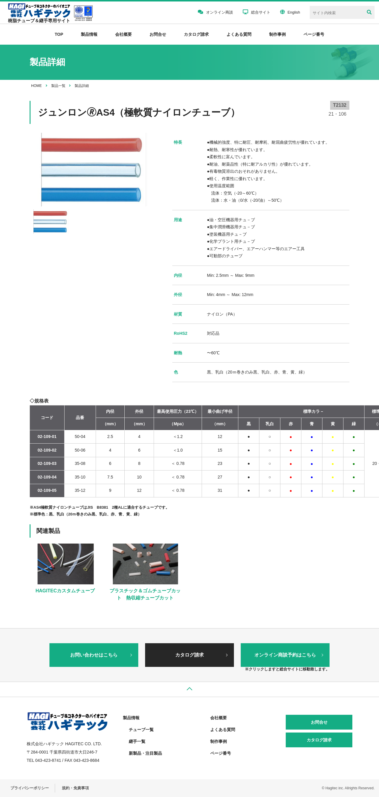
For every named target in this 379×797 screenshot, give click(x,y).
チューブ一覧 (141, 729)
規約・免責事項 (75, 788)
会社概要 (123, 34)
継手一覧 (137, 741)
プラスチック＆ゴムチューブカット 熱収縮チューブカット (145, 594)
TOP (59, 34)
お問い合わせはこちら (94, 654)
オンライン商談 (215, 11)
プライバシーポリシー (29, 788)
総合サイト (256, 11)
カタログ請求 (196, 34)
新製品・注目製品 (145, 753)
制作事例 (277, 34)
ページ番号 (220, 753)
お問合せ (158, 34)
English (290, 11)
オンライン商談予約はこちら (285, 654)
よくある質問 (239, 34)
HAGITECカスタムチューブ (65, 590)
